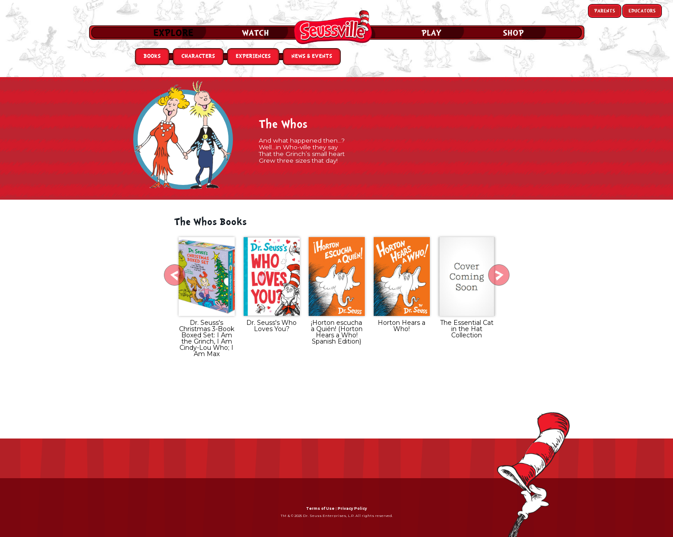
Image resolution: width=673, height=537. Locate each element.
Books (152, 56)
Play (431, 33)
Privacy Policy (352, 508)
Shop (513, 33)
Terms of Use (320, 508)
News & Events (311, 56)
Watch (255, 33)
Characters (198, 56)
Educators (642, 11)
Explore (173, 33)
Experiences (253, 56)
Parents (604, 11)
